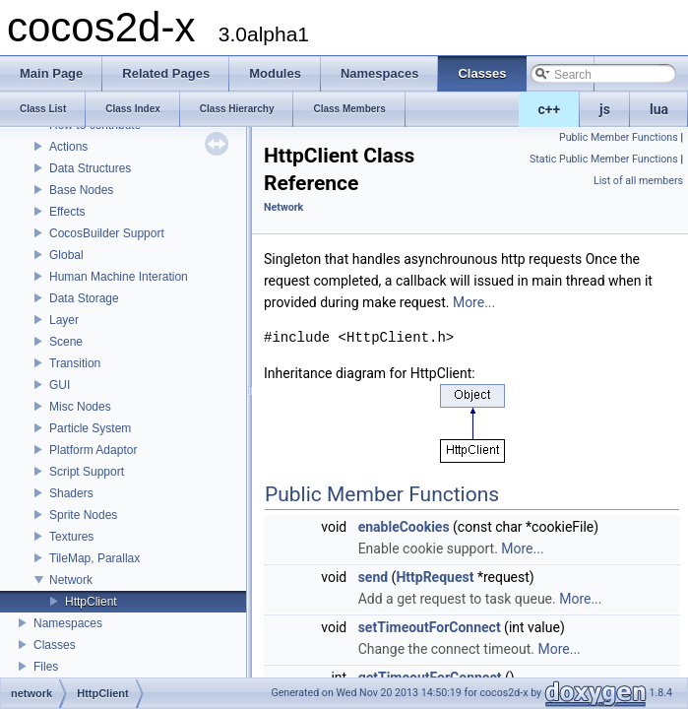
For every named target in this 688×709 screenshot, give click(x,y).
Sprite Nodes (83, 515)
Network (71, 580)
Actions (68, 147)
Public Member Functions (618, 137)
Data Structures (90, 168)
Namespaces (67, 623)
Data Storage (84, 298)
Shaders (71, 493)
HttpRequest (434, 577)
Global (66, 255)
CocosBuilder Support (106, 233)
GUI (59, 385)
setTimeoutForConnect (429, 627)
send (373, 577)
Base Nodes (81, 190)
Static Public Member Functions (604, 159)
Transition (74, 363)
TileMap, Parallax (94, 558)
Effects (67, 212)
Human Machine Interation (118, 277)
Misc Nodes (80, 407)
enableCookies (404, 527)
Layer (64, 320)
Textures (71, 537)
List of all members (638, 180)
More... (474, 302)
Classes (54, 645)
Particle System (90, 428)
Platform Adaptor (93, 450)
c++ (549, 109)
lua (659, 109)
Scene (66, 342)
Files (45, 667)
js (604, 109)
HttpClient (91, 602)
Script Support (86, 472)
